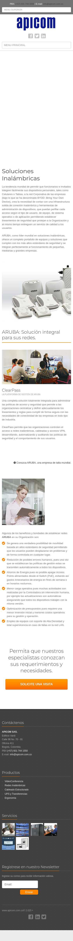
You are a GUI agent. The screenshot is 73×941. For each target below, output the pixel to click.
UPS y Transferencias (16, 794)
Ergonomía (10, 798)
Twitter (37, 36)
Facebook (30, 36)
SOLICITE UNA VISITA (36, 684)
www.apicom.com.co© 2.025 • (36, 918)
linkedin (43, 36)
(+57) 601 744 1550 (25, 4)
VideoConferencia (14, 781)
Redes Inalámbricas (15, 785)
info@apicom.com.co (53, 4)
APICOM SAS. (9, 731)
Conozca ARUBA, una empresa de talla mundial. (44, 462)
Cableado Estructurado (17, 789)
